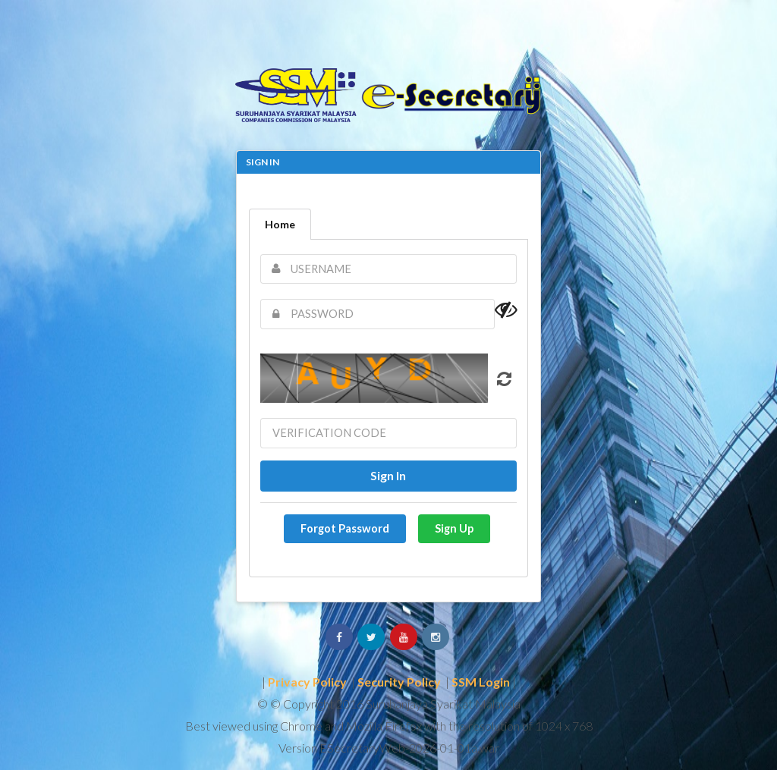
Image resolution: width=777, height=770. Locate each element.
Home (280, 224)
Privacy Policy (307, 681)
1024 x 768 (564, 725)
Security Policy (399, 681)
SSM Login (480, 681)
